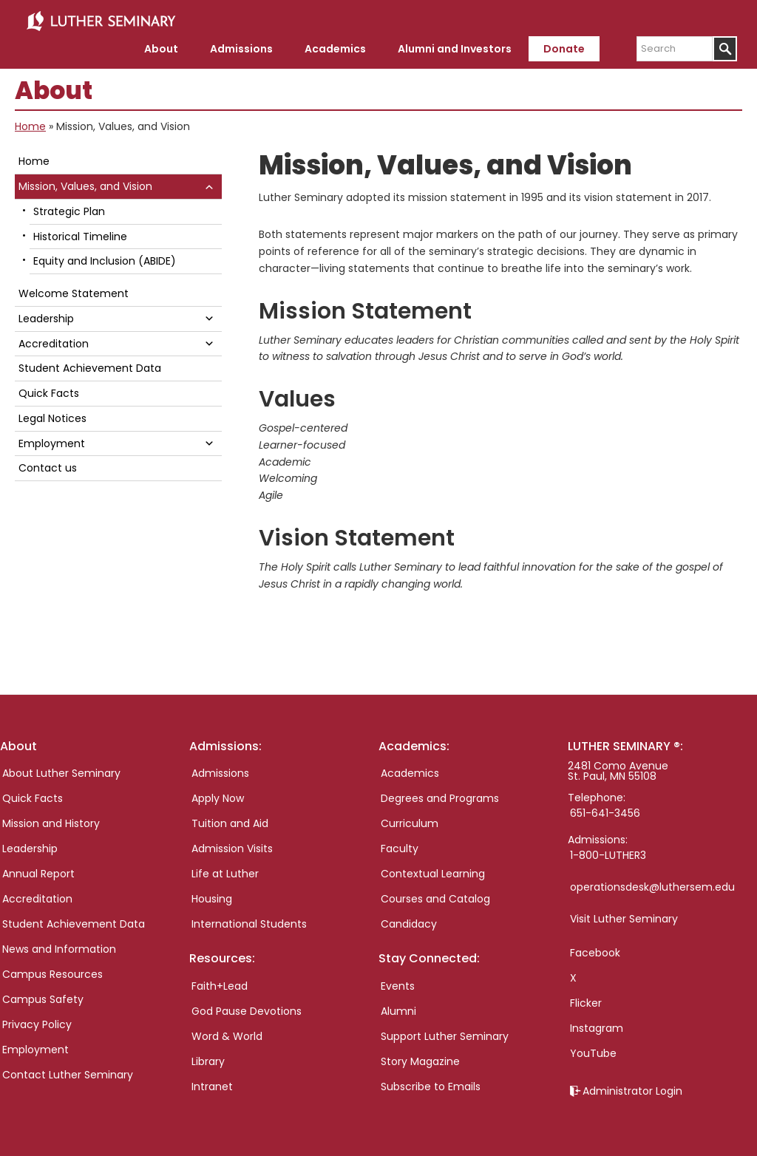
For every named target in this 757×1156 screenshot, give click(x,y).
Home (30, 124)
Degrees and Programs (440, 796)
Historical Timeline (80, 234)
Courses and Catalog (435, 896)
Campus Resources (52, 972)
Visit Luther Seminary (624, 916)
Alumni (398, 1009)
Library (208, 1059)
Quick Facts (48, 391)
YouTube (593, 1051)
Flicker (586, 1000)
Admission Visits (232, 846)
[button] (209, 183)
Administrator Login (632, 1088)
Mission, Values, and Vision (85, 184)
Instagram (596, 1026)
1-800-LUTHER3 (608, 853)
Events (398, 983)
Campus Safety (43, 997)
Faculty (399, 846)
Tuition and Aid (229, 821)
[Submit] (725, 46)
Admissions (220, 771)
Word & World (226, 1034)
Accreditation (53, 341)
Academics (410, 771)
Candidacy (409, 921)
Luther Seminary (100, 20)
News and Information (59, 946)
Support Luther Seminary (445, 1034)
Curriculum (409, 821)
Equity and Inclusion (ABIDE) (104, 258)
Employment (51, 441)
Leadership (46, 316)
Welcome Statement (73, 291)
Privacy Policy (37, 1022)
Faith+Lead (219, 983)
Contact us (47, 465)
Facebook (595, 950)
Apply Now (217, 796)
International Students (249, 921)
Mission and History (51, 821)
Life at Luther (225, 871)
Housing (211, 896)
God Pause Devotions (246, 1009)
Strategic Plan (69, 209)
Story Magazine (420, 1059)
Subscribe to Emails (431, 1084)
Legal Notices (52, 416)
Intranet (212, 1084)
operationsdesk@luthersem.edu (652, 884)
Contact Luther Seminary (67, 1072)
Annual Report (38, 871)
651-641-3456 (605, 810)
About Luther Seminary (61, 771)
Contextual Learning (433, 871)
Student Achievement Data (89, 365)
